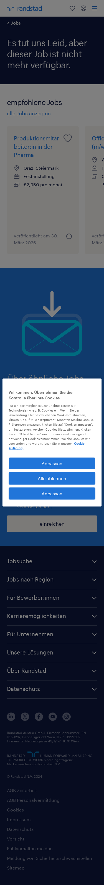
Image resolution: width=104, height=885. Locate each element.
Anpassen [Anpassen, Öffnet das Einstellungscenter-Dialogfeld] (52, 463)
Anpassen (52, 493)
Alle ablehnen (52, 478)
